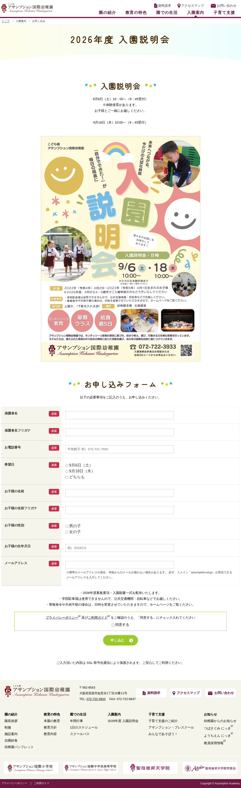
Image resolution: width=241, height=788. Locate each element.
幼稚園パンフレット (19, 747)
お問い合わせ (223, 5)
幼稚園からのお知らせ (220, 721)
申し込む (117, 640)
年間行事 (76, 721)
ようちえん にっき (217, 735)
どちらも (75, 477)
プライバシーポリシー (62, 617)
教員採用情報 (213, 743)
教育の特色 (136, 12)
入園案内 (195, 12)
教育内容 (50, 734)
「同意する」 (146, 617)
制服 (8, 727)
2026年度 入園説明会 (123, 721)
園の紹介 (107, 12)
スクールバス (80, 734)
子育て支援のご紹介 (163, 721)
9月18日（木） (80, 471)
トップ (6, 21)
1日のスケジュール (84, 727)
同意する (122, 624)
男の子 (73, 526)
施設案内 (11, 734)
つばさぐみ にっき (217, 728)
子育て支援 (224, 12)
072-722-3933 (96, 699)
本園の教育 (52, 721)
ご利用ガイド (97, 617)
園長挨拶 (11, 721)
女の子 (73, 532)
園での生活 (167, 12)
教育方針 (50, 727)
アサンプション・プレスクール (171, 727)
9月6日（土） (79, 465)
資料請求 (162, 5)
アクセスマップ (190, 5)
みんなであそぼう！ (163, 734)
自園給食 (11, 740)
